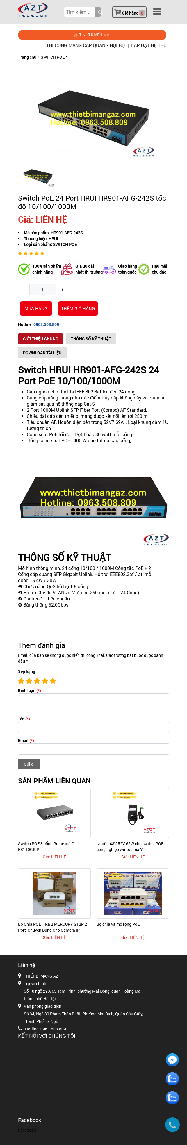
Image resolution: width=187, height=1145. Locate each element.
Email (26, 740)
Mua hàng (35, 308)
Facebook (27, 1130)
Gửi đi (29, 764)
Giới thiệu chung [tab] (40, 338)
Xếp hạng (26, 671)
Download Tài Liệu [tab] (42, 352)
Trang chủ (27, 57)
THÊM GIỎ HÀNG (78, 308)
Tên (24, 719)
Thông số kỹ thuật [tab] (91, 338)
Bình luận (29, 690)
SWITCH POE (53, 57)
